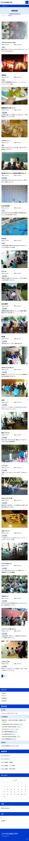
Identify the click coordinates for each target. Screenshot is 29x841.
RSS (4, 820)
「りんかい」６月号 (9, 713)
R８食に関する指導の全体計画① (11, 726)
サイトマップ (5, 836)
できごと (4, 695)
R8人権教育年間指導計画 (9, 731)
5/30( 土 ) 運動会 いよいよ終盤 (8, 765)
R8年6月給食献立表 (10, 746)
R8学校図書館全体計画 (9, 739)
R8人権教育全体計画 (8, 734)
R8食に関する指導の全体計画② (11, 736)
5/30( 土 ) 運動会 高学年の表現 (8, 769)
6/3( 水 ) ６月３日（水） (5, 755)
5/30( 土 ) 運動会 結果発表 (7, 762)
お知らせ (4, 693)
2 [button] (4, 676)
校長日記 (4, 700)
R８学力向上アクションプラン (10, 729)
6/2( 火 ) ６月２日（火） (5, 759)
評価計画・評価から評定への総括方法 (12, 724)
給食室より (4, 698)
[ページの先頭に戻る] (27, 839)
